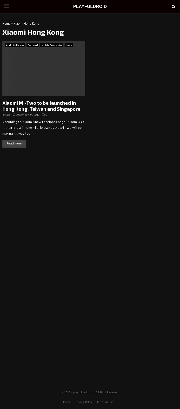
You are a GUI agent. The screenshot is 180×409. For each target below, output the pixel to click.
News (69, 45)
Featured (33, 45)
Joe (8, 115)
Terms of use (105, 402)
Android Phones (15, 45)
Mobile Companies (51, 45)
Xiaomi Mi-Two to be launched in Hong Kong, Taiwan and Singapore (41, 106)
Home (6, 23)
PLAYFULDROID (90, 6)
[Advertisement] (90, 187)
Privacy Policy (83, 402)
